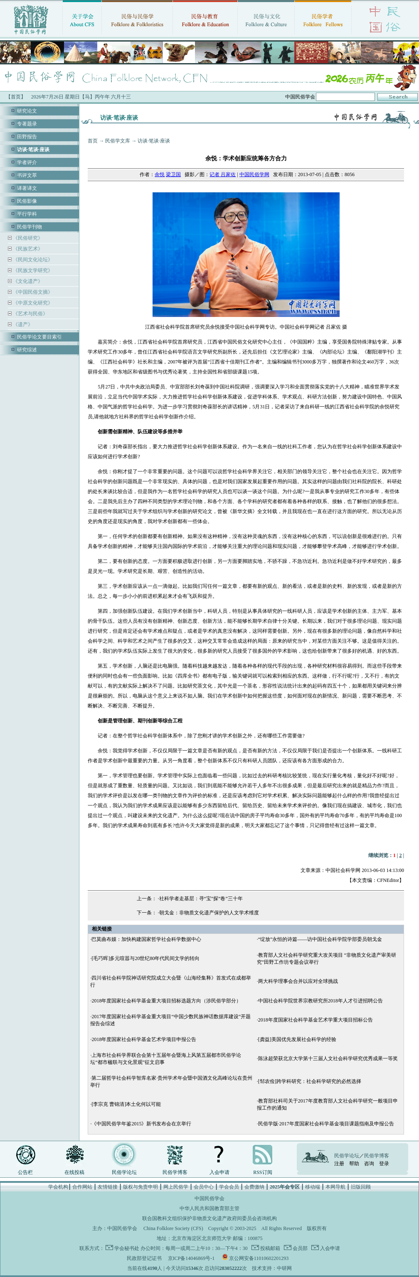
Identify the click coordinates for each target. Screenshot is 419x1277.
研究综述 (27, 350)
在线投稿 (74, 1172)
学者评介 (27, 162)
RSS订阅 (262, 1172)
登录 (384, 1163)
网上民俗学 (175, 1187)
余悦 (160, 174)
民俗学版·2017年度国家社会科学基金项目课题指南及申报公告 (326, 1124)
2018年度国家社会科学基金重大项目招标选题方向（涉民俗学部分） (166, 1001)
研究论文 (27, 111)
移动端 (312, 1187)
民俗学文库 (117, 141)
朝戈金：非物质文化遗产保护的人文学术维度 (209, 913)
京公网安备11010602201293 (259, 1258)
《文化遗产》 (27, 281)
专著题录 (27, 124)
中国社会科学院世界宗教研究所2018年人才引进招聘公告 (320, 1001)
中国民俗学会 (122, 1228)
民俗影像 (27, 201)
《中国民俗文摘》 (32, 292)
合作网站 (82, 1187)
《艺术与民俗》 (30, 314)
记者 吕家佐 (223, 174)
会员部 (299, 1248)
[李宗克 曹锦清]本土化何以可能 (126, 1104)
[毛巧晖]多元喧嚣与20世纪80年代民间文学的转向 (145, 958)
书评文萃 (27, 175)
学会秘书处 (126, 1248)
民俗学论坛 (124, 1172)
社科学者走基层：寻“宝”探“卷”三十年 (201, 898)
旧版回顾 (361, 1187)
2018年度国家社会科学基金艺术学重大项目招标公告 (315, 1020)
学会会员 (229, 1187)
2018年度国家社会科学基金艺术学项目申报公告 (143, 1039)
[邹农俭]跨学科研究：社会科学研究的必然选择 (309, 1081)
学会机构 (58, 1187)
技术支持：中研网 (272, 1268)
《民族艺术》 (27, 249)
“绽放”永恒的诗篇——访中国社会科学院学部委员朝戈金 (320, 939)
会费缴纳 (254, 1187)
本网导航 (335, 1187)
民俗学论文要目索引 (39, 337)
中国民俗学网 (254, 174)
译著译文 (27, 188)
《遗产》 (22, 324)
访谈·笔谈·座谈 (154, 141)
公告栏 (25, 1172)
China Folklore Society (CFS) (173, 1228)
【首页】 (16, 97)
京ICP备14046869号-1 (191, 1258)
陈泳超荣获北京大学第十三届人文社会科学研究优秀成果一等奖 (328, 1058)
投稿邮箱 (269, 1248)
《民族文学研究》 (32, 270)
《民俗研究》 (27, 238)
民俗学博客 (175, 1172)
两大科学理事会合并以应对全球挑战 (298, 981)
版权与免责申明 (140, 1187)
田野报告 (27, 137)
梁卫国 (173, 174)
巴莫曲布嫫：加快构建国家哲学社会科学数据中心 (146, 939)
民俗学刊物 (29, 227)
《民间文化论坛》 (32, 260)
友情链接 (108, 1187)
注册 (339, 1163)
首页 (93, 141)
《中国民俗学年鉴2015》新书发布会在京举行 (141, 1124)
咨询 (369, 1163)
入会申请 (219, 1172)
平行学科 (27, 214)
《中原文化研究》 (32, 303)
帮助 (354, 1163)
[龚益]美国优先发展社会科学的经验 (297, 1039)
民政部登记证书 (144, 1258)
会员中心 (204, 1187)
